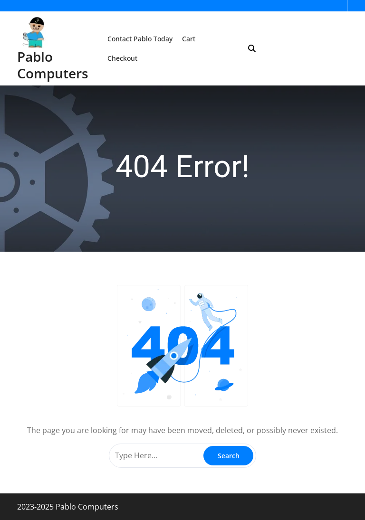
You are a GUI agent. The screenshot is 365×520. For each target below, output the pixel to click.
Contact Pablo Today (140, 38)
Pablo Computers (52, 64)
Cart (188, 38)
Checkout (122, 58)
